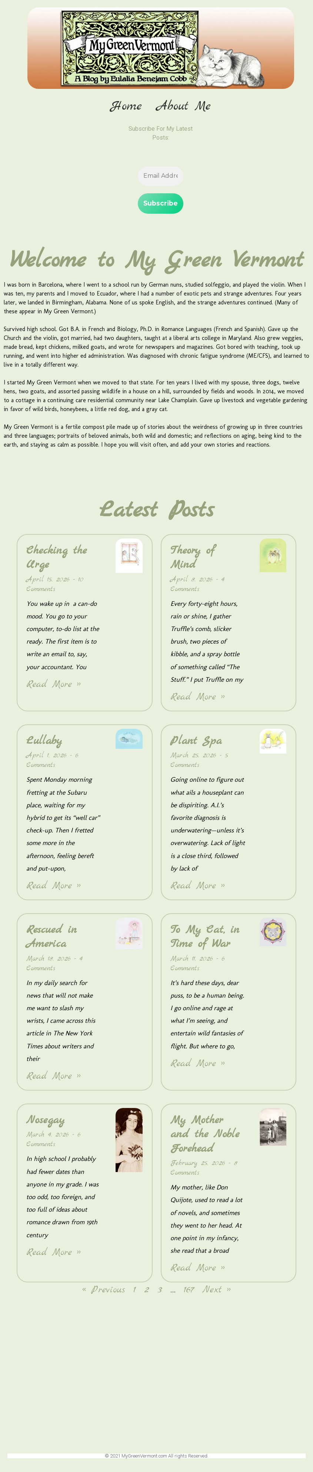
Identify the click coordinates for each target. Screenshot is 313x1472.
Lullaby (44, 743)
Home (128, 106)
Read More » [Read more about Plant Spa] (197, 888)
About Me (186, 106)
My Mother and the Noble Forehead (204, 1136)
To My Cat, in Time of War (204, 939)
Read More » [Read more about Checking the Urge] (53, 686)
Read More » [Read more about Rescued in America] (53, 1078)
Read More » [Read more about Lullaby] (53, 888)
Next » (216, 1292)
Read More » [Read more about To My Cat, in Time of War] (197, 1065)
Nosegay (45, 1122)
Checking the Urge (56, 559)
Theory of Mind (192, 559)
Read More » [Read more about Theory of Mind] (197, 699)
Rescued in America (51, 939)
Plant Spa (196, 743)
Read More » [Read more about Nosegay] (53, 1254)
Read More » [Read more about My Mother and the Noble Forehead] (197, 1270)
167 (189, 1292)
